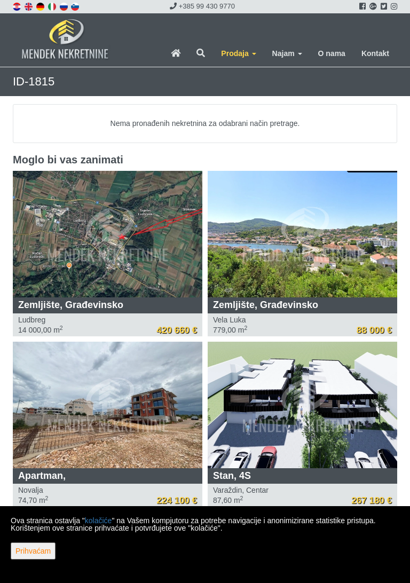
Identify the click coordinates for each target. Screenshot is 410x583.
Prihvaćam (33, 551)
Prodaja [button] (238, 53)
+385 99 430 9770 (202, 6)
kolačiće (98, 520)
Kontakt (375, 53)
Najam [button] (287, 53)
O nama (331, 53)
